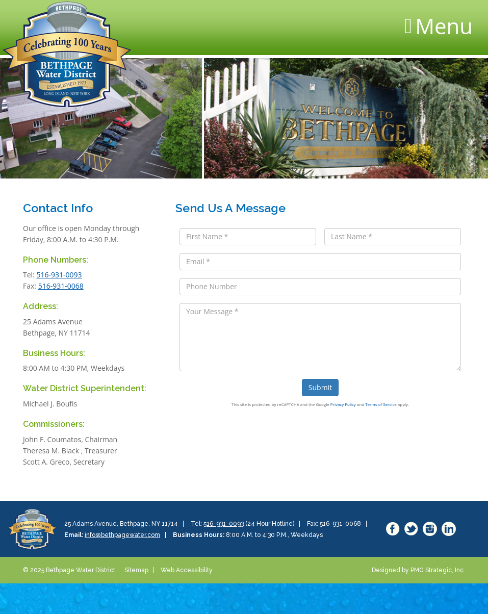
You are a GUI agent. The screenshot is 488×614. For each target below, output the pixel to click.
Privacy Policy (343, 404)
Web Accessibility (187, 570)
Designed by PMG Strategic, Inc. (418, 570)
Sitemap (136, 570)
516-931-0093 (59, 274)
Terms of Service (381, 404)
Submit (320, 387)
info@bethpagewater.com (122, 535)
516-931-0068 (61, 286)
